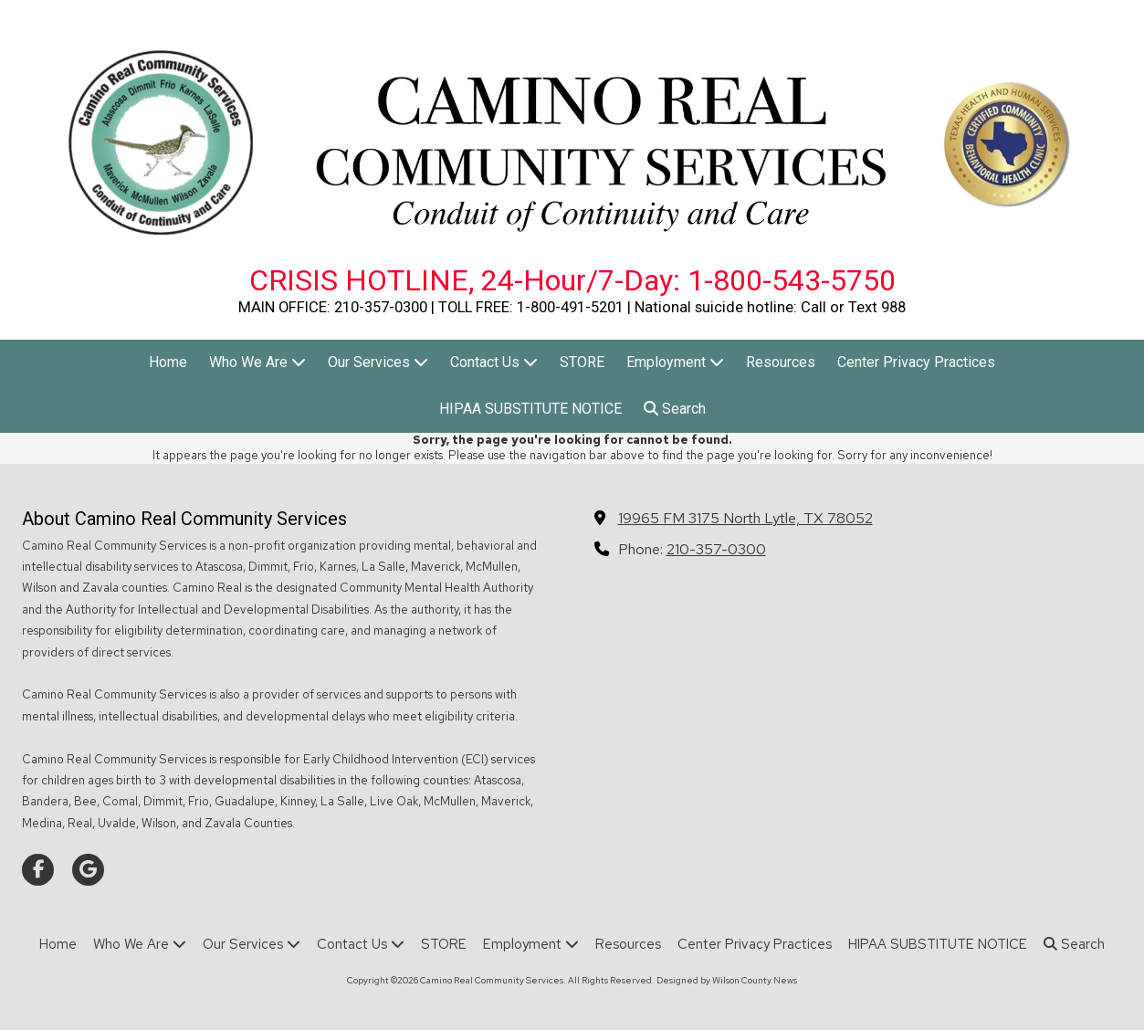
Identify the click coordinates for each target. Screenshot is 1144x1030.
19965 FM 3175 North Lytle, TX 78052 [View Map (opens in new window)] (745, 518)
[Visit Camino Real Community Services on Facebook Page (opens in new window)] (38, 870)
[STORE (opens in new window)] (582, 363)
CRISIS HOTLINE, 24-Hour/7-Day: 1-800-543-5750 (572, 280)
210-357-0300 (716, 549)
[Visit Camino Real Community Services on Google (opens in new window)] (88, 870)
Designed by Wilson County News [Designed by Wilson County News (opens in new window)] (726, 980)
